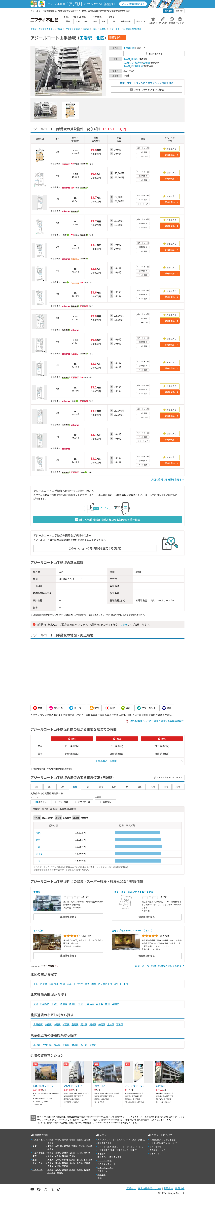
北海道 (50, 1139)
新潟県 (50, 1152)
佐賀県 (58, 1169)
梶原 (93, 984)
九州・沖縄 (37, 1169)
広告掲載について (157, 1150)
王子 (38, 861)
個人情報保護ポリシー (149, 1188)
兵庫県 (58, 1159)
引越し (101, 1178)
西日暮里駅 (137, 66)
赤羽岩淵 (53, 984)
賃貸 (100, 1139)
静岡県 (65, 1156)
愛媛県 (58, 1166)
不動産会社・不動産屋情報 (109, 1157)
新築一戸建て (116, 1150)
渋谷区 (48, 1024)
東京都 (126, 47)
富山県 (72, 1152)
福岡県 (50, 1169)
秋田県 (80, 1139)
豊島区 (75, 1024)
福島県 (50, 1142)
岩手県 (65, 1139)
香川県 (50, 1166)
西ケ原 (43, 984)
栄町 (62, 984)
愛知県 (50, 1156)
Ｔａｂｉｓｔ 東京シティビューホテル (132, 891)
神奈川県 (47, 1044)
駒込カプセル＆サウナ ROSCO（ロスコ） (132, 930)
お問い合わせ (155, 1146)
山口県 (80, 1163)
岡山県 (58, 1163)
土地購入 (102, 1153)
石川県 (80, 1152)
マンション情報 (104, 1160)
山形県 (87, 1139)
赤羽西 (63, 1004)
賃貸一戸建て (138, 1139)
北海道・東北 (38, 1139)
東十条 (39, 854)
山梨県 (58, 1152)
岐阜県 (58, 1156)
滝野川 (54, 1004)
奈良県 (80, 1159)
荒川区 (83, 1024)
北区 (100, 38)
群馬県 (92, 1044)
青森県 (58, 1139)
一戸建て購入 (103, 1150)
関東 (34, 1146)
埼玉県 (57, 1044)
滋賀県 (72, 1159)
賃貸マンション (109, 1139)
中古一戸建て (130, 1150)
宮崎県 (87, 1169)
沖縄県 (60, 1172)
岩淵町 (115, 1004)
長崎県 (65, 1169)
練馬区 (101, 1024)
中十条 (99, 1004)
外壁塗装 (102, 1174)
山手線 (126, 59)
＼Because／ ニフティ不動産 (162, 1139)
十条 (35, 984)
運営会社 (131, 1188)
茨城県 (75, 1044)
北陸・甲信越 (38, 1152)
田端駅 (85, 38)
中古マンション (135, 1146)
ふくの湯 (38, 930)
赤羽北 (72, 1004)
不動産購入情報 (104, 1143)
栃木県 (83, 1044)
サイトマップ (155, 1153)
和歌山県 (88, 1159)
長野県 (65, 1152)
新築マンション (119, 1146)
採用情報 (179, 1188)
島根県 (72, 1163)
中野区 (57, 1024)
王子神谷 (78, 984)
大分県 (80, 1169)
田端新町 (44, 1004)
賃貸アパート (124, 1139)
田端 (38, 846)
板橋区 (92, 1024)
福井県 (87, 1152)
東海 (34, 1156)
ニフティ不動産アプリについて (163, 1143)
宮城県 (72, 1139)
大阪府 (50, 1159)
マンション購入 (104, 1146)
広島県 (50, 1163)
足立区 (110, 1024)
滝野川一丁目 (121, 984)
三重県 (72, 1156)
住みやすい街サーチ (106, 1164)
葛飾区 (119, 1024)
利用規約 (168, 1188)
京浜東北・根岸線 (132, 62)
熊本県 (72, 1169)
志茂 (69, 984)
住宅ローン (102, 1171)
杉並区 (66, 1024)
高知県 (65, 1166)
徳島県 (87, 1163)
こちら (124, 624)
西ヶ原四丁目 (105, 984)
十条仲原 (89, 1004)
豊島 (35, 1004)
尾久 (38, 832)
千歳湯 (36, 891)
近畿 (34, 1159)
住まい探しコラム (105, 1167)
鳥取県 (65, 1163)
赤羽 (38, 839)
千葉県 (66, 1044)
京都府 (65, 1159)
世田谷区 (38, 1024)
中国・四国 (37, 1163)
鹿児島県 (51, 1172)
